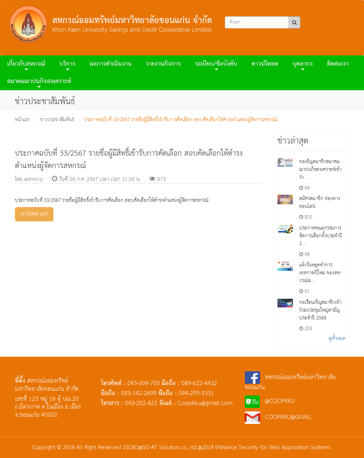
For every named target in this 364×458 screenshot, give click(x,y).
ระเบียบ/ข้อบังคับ (216, 65)
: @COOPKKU (270, 401)
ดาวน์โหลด (265, 64)
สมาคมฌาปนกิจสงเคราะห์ (39, 83)
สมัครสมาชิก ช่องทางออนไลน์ (319, 202)
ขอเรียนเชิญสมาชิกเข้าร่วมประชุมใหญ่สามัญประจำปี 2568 (320, 310)
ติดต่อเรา (338, 64)
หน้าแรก (22, 119)
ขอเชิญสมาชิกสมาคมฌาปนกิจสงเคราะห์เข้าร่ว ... (320, 169)
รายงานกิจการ (163, 64)
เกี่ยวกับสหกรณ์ (26, 65)
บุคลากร (302, 65)
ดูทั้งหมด (337, 338)
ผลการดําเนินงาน (111, 64)
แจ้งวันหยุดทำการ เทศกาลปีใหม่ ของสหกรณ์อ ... (319, 272)
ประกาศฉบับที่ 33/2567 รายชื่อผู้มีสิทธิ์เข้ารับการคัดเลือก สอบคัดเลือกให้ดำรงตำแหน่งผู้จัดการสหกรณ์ (181, 119)
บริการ (67, 65)
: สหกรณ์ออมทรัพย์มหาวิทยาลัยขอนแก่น (290, 382)
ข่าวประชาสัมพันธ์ (57, 119)
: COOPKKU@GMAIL (278, 417)
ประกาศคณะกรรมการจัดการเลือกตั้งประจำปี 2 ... (320, 235)
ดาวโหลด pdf (34, 214)
